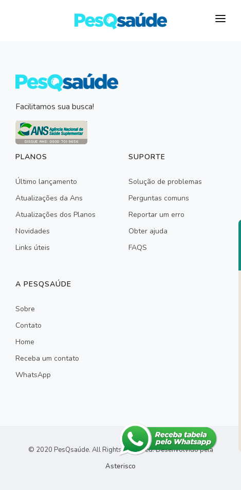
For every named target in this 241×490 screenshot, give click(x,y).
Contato (28, 325)
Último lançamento (46, 182)
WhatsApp (33, 375)
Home (24, 342)
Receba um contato (47, 358)
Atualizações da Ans (49, 198)
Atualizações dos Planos (55, 214)
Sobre (25, 309)
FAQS (137, 247)
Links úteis (32, 247)
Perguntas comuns (158, 198)
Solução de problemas (165, 182)
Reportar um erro (156, 214)
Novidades (32, 231)
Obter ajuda (148, 231)
